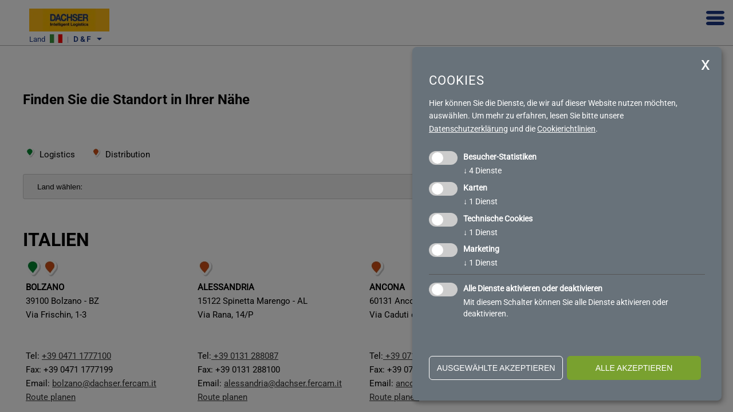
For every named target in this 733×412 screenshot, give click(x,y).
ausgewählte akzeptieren (496, 368)
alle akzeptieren (634, 368)
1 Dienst (480, 201)
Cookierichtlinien (566, 128)
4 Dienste (482, 170)
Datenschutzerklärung (468, 128)
